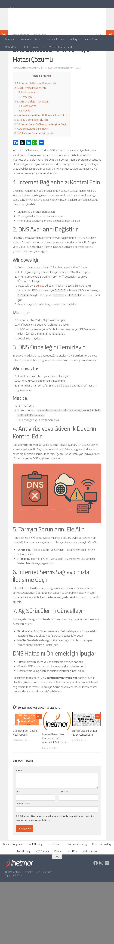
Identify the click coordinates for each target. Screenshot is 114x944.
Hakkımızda (25, 39)
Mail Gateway (90, 871)
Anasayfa (10, 39)
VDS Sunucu (42, 871)
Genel (38, 39)
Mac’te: (24, 131)
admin (22, 88)
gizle (47, 96)
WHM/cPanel (11, 47)
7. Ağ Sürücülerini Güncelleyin (31, 149)
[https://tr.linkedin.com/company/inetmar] (107, 883)
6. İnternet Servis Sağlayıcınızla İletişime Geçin (40, 145)
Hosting (73, 39)
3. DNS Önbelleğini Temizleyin (31, 122)
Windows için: (28, 113)
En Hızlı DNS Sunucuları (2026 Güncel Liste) (84, 753)
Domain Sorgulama (13, 864)
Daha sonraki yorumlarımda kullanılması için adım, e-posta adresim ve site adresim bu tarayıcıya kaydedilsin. (55, 838)
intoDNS (72, 871)
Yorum (20, 790)
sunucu (40, 306)
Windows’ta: (27, 126)
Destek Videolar (54, 39)
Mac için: (25, 117)
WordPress (39, 47)
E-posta (63, 812)
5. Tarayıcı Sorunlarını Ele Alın (31, 140)
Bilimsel (58, 871)
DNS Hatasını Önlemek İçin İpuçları (34, 154)
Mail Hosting (23, 871)
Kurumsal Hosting (101, 864)
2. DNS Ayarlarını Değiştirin (30, 108)
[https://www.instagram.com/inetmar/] (101, 883)
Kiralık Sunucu (55, 864)
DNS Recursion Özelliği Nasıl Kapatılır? (25, 753)
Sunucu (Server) (92, 39)
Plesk (25, 47)
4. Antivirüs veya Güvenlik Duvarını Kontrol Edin (41, 136)
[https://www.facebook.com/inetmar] (95, 883)
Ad (18, 812)
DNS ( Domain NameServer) (29, 55)
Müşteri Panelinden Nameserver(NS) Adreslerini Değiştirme (54, 759)
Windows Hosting (77, 864)
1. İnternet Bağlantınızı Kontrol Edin (35, 104)
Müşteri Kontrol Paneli (60, 47)
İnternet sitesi (23, 824)
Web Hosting (35, 864)
